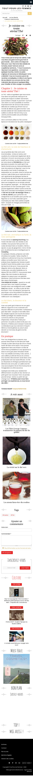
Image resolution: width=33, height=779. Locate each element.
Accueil (5, 17)
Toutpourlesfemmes (19, 389)
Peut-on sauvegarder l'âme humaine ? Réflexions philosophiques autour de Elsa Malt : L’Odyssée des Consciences (16, 600)
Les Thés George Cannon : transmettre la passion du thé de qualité (16, 430)
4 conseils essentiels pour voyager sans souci (16, 644)
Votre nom (4, 527)
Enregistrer (6, 552)
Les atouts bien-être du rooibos (16, 502)
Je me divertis (13, 17)
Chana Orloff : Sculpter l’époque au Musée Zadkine (16, 623)
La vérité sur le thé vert (16, 467)
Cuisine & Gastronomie (11, 19)
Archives (3, 744)
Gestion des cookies (7, 759)
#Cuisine (5, 515)
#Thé (12, 515)
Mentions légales (6, 755)
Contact (3, 748)
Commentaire (6, 534)
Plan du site (4, 751)
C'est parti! (25, 568)
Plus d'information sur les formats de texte (16, 548)
